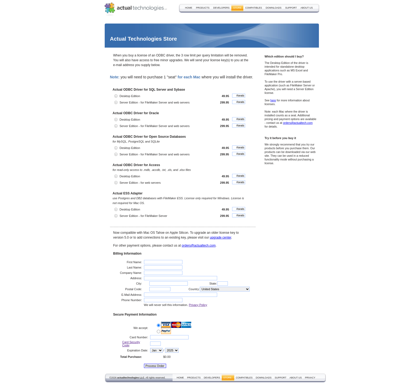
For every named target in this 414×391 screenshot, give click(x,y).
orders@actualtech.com (199, 245)
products (203, 7)
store (237, 7)
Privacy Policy (198, 304)
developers (221, 7)
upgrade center (220, 237)
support (291, 7)
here (273, 100)
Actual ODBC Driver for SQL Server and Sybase (149, 89)
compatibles (253, 7)
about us (306, 7)
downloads (274, 7)
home (188, 7)
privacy (310, 377)
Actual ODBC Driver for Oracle (136, 113)
